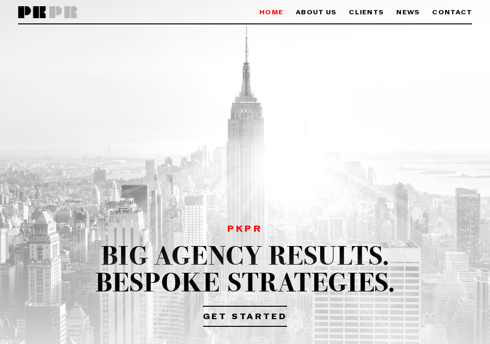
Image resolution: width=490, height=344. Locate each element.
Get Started (245, 317)
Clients (366, 13)
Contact (452, 13)
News (408, 13)
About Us (316, 13)
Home (271, 13)
